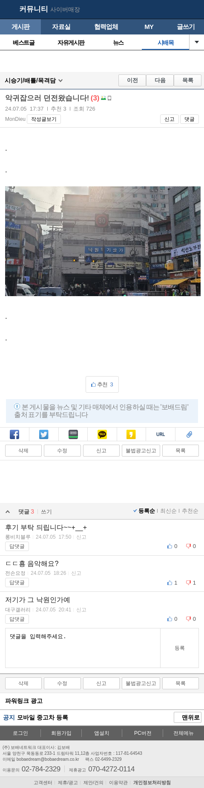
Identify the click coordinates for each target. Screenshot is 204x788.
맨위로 (187, 718)
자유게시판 (70, 42)
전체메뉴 (183, 733)
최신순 (168, 511)
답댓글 (17, 546)
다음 (160, 80)
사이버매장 (65, 9)
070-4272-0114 (111, 768)
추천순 (190, 511)
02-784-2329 (41, 768)
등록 (180, 648)
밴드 (73, 435)
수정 (62, 451)
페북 (14, 435)
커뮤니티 (33, 9)
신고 (169, 119)
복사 (160, 435)
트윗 (44, 435)
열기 (197, 42)
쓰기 (46, 511)
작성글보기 (44, 119)
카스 (131, 435)
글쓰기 (186, 26)
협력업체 (106, 26)
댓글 (189, 119)
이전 (132, 80)
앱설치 (101, 733)
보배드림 (9, 10)
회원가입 (61, 733)
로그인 (20, 733)
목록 (187, 80)
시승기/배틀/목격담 (30, 80)
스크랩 (190, 435)
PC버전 (143, 733)
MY (148, 26)
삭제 (23, 451)
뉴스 (118, 42)
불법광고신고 (141, 451)
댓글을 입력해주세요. (82, 648)
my (177, 10)
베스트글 (23, 42)
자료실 (61, 26)
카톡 (102, 435)
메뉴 (193, 10)
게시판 (20, 26)
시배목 (166, 42)
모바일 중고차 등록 (42, 717)
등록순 (146, 511)
